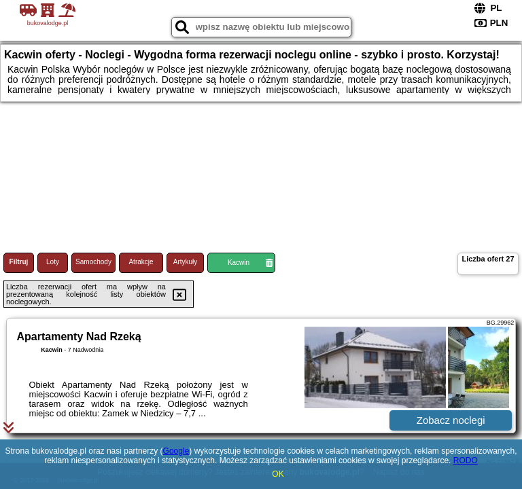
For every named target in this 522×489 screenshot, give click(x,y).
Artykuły (185, 262)
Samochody (93, 262)
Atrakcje (140, 262)
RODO (465, 460)
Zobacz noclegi (451, 420)
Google (176, 451)
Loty (52, 262)
